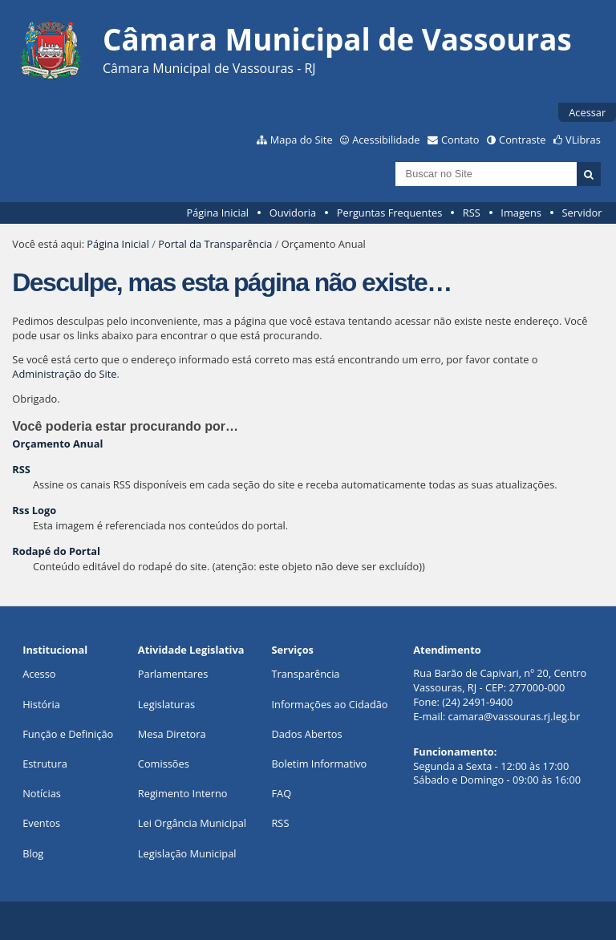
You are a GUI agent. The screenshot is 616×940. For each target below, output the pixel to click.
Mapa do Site (301, 139)
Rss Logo (34, 510)
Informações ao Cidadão (329, 704)
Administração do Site (64, 374)
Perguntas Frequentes (389, 212)
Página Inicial (217, 212)
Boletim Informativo (319, 763)
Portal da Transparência (215, 244)
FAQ (281, 793)
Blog (32, 853)
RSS (471, 212)
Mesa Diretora (172, 734)
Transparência (305, 674)
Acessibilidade (385, 139)
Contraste (522, 139)
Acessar (587, 112)
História (41, 704)
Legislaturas (166, 704)
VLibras (583, 139)
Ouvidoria (293, 212)
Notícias (41, 793)
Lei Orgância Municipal (192, 823)
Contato (460, 139)
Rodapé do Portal (56, 551)
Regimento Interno (183, 793)
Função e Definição (67, 734)
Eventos (41, 823)
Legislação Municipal (187, 853)
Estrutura (44, 763)
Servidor (582, 212)
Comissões (163, 763)
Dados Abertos (306, 734)
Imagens (520, 212)
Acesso (38, 674)
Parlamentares (173, 674)
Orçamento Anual (57, 443)
